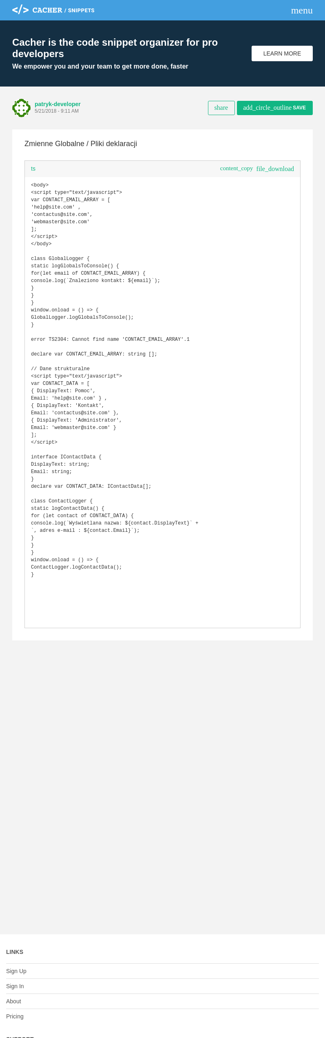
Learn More (282, 53)
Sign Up (16, 971)
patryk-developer (58, 104)
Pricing (15, 1016)
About (13, 1001)
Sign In (15, 986)
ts (33, 168)
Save (274, 107)
